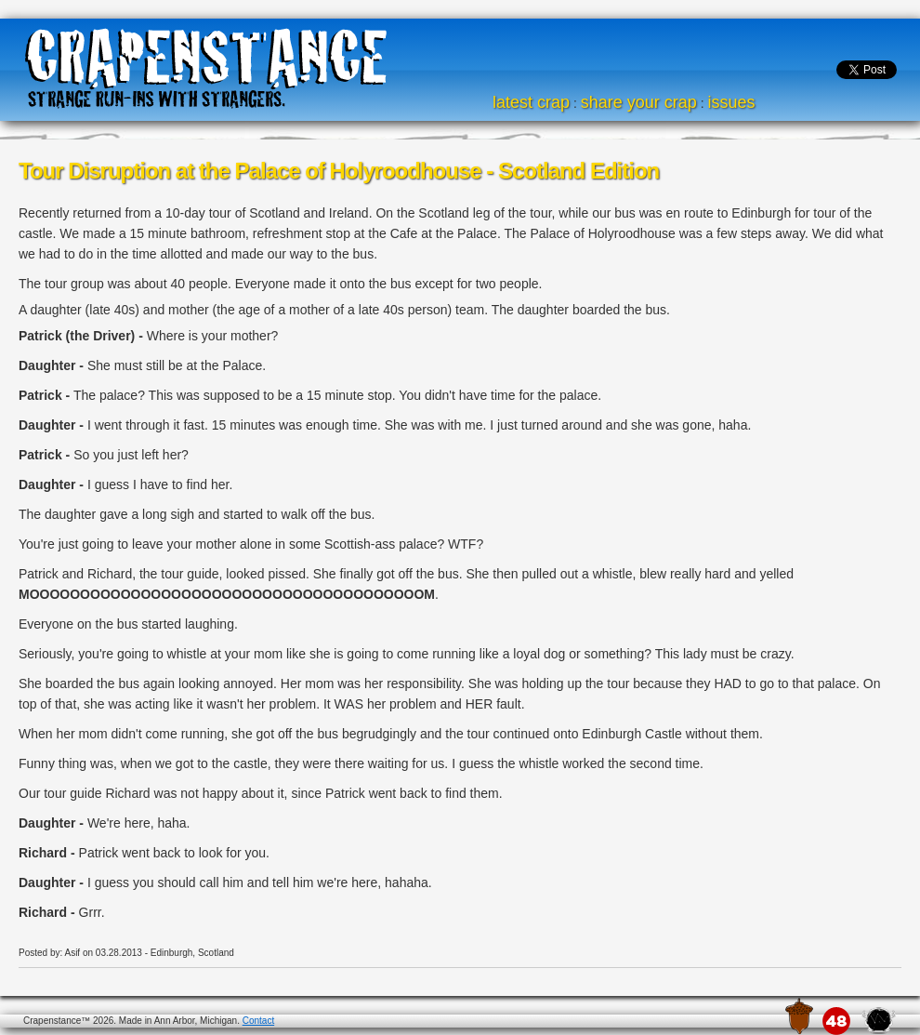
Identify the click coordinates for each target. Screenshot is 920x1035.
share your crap (639, 102)
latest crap (531, 102)
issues (731, 102)
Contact (258, 1020)
